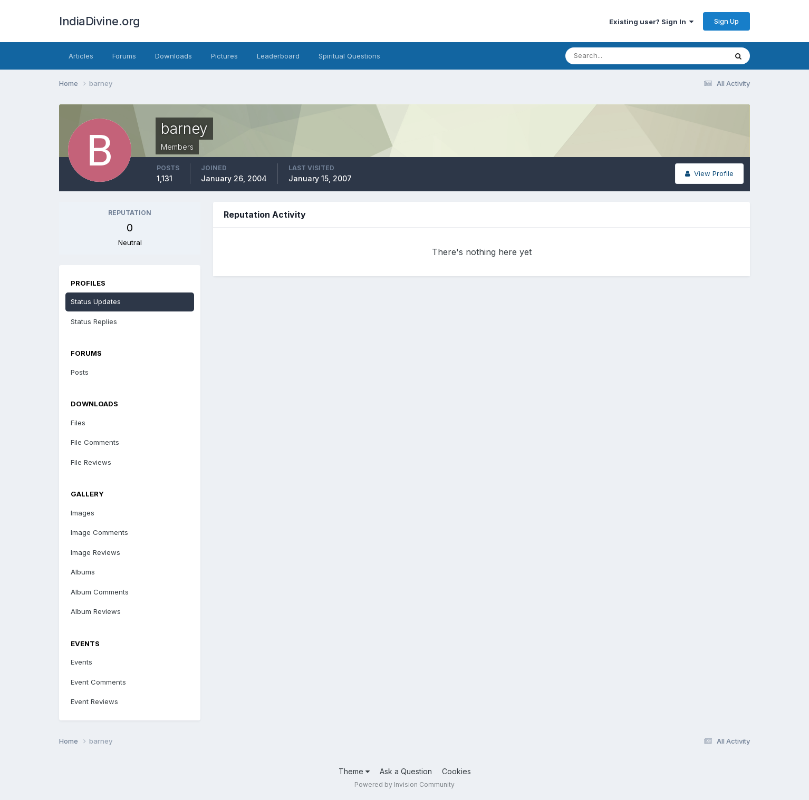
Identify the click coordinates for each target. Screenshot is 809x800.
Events (81, 662)
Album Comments (100, 592)
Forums (124, 56)
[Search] (611, 55)
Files (78, 422)
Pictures (224, 56)
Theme (354, 771)
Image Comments (99, 532)
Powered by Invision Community (404, 784)
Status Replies (94, 321)
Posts (80, 372)
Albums (83, 572)
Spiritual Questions (349, 56)
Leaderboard (278, 56)
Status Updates (96, 301)
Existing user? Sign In (651, 21)
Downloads (173, 56)
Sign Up (726, 21)
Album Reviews (96, 611)
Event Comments (98, 682)
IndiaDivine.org (99, 21)
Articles (81, 56)
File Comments (95, 442)
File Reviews (91, 462)
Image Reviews (95, 552)
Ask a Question (406, 771)
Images (82, 513)
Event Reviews (94, 701)
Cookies (456, 771)
